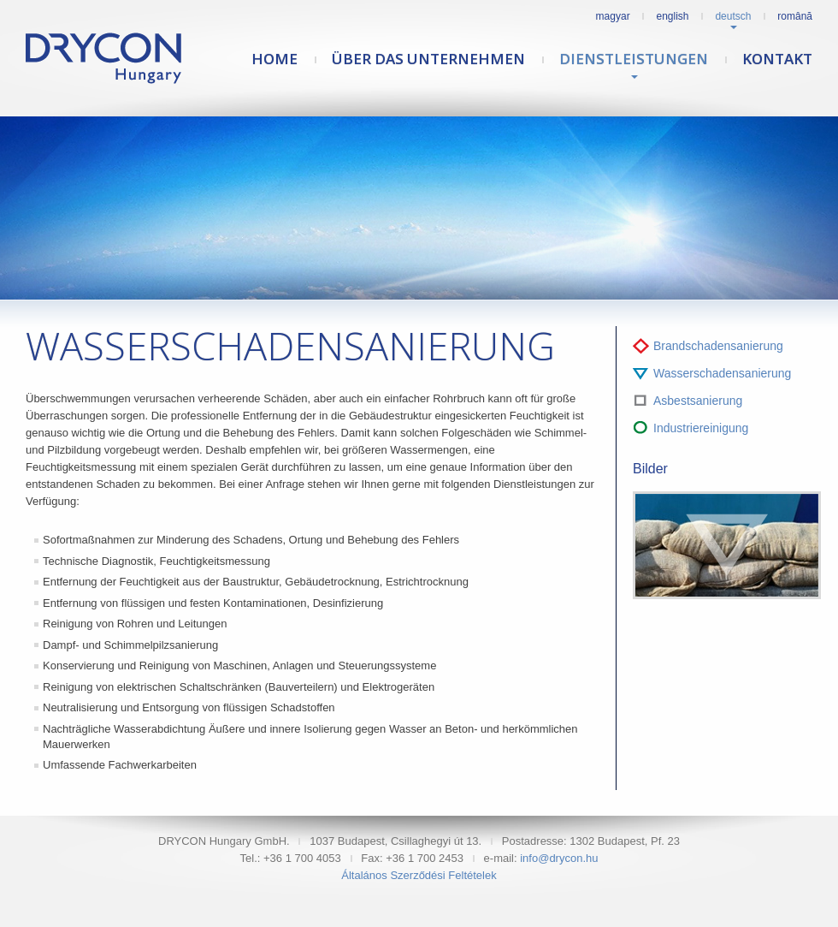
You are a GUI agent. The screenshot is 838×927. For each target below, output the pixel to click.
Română (794, 16)
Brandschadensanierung (718, 346)
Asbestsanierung (697, 400)
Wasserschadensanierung (722, 373)
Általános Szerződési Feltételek (418, 875)
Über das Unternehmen (428, 58)
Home (274, 58)
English (673, 16)
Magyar (613, 16)
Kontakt (777, 58)
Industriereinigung (700, 428)
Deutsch (733, 16)
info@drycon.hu (559, 858)
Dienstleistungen (633, 58)
